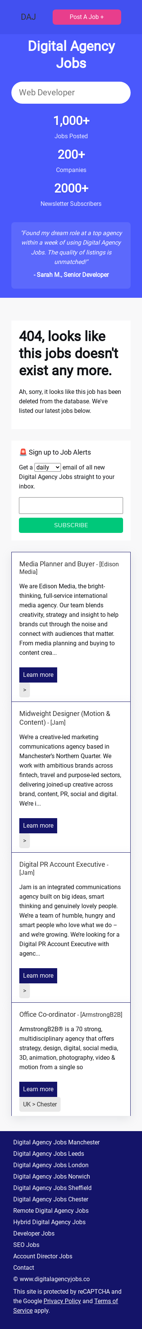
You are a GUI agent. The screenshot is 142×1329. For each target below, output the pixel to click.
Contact (23, 1267)
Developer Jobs (34, 1233)
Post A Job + (87, 17)
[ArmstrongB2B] (101, 1014)
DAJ (28, 17)
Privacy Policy (62, 1301)
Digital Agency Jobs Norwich (51, 1176)
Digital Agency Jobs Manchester (56, 1142)
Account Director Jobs (42, 1256)
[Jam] (58, 722)
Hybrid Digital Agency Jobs (49, 1222)
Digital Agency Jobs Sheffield (52, 1188)
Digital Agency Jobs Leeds (48, 1153)
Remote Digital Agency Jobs (51, 1210)
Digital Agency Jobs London (51, 1165)
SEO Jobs (26, 1244)
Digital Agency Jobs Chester (50, 1199)
